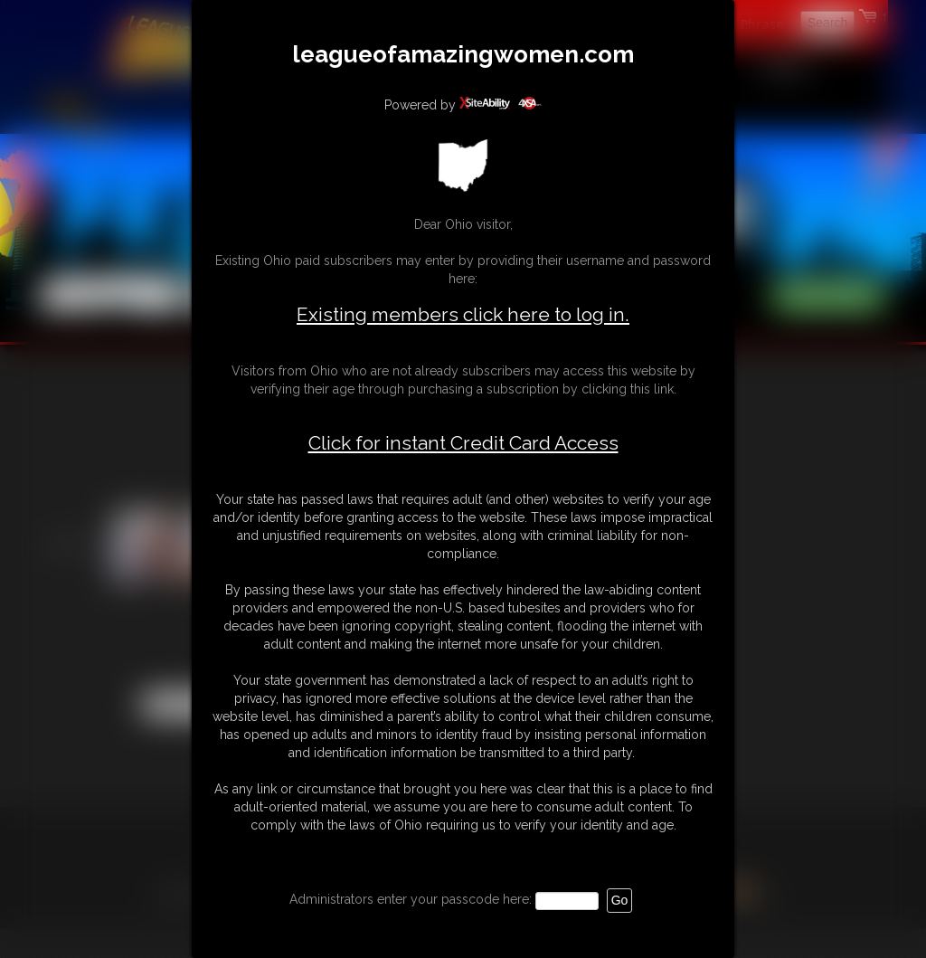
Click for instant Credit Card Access (463, 443)
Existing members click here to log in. (463, 314)
